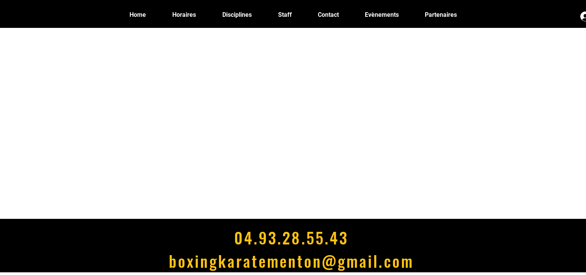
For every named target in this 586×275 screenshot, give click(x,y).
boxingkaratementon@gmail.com (291, 260)
